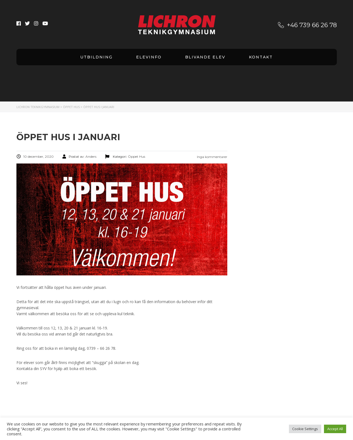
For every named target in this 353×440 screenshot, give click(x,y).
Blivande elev (205, 57)
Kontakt (261, 57)
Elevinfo (149, 57)
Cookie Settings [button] (305, 428)
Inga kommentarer (211, 157)
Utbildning (96, 57)
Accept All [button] (335, 428)
